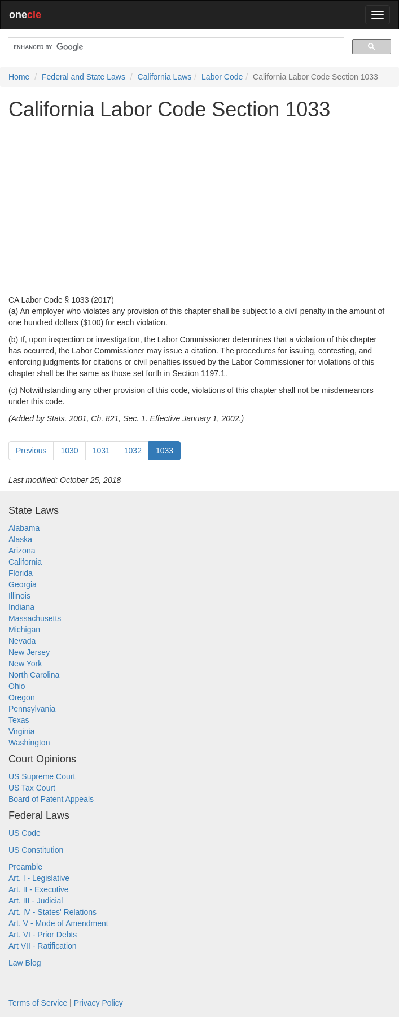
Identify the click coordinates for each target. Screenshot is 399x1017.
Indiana (21, 607)
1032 (133, 450)
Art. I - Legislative (38, 878)
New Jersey (29, 652)
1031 (101, 450)
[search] (175, 47)
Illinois (19, 595)
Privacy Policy (98, 1002)
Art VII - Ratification (42, 945)
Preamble (25, 866)
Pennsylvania (31, 708)
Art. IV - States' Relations (52, 911)
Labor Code (222, 76)
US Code (24, 832)
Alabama (24, 527)
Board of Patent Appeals (51, 799)
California (25, 561)
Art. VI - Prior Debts (42, 934)
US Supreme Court (41, 776)
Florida (20, 573)
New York (25, 663)
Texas (18, 719)
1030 (69, 450)
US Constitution (35, 849)
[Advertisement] (199, 207)
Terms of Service (37, 1002)
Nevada (22, 640)
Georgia (22, 584)
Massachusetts (34, 618)
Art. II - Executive (38, 889)
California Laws (165, 76)
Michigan (24, 629)
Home (18, 76)
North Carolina (33, 674)
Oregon (21, 697)
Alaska (20, 539)
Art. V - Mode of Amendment (58, 923)
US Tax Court (31, 787)
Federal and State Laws (83, 76)
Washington (29, 742)
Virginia (21, 731)
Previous (31, 450)
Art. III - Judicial (35, 900)
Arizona (21, 550)
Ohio (16, 686)
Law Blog (24, 962)
